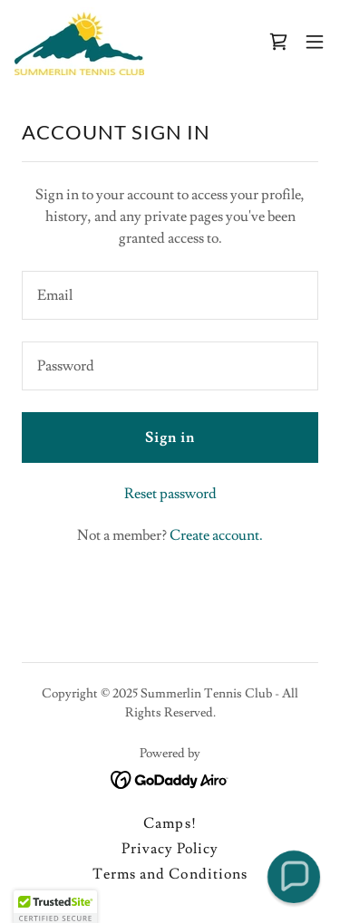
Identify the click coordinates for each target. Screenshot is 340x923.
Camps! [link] (169, 823)
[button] (314, 42)
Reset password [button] (170, 494)
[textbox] (170, 295)
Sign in (170, 437)
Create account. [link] (216, 535)
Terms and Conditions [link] (169, 874)
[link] (79, 41)
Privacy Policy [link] (170, 849)
